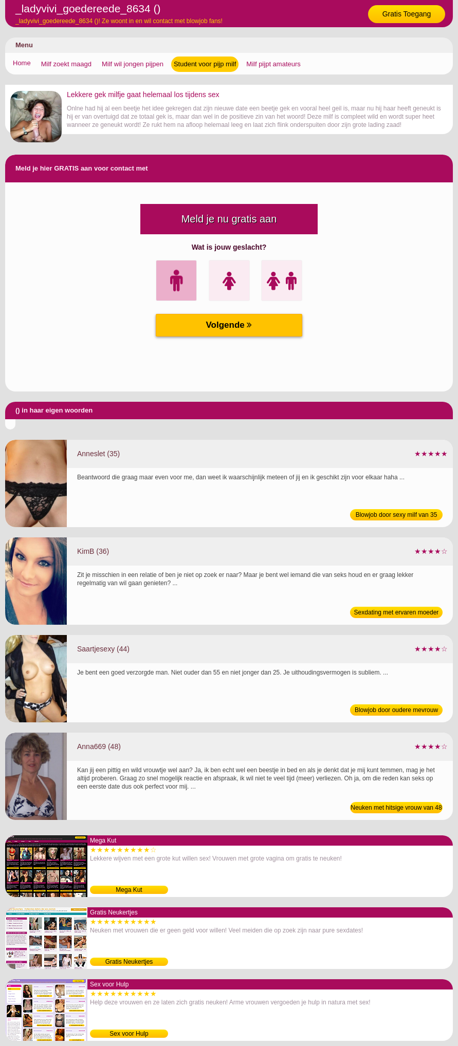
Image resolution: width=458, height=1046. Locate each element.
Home (22, 63)
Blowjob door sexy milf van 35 (396, 514)
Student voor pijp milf (205, 64)
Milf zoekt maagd (66, 64)
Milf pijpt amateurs (273, 64)
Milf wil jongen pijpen (132, 64)
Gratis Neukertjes (129, 961)
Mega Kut (129, 889)
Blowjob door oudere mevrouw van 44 (396, 711)
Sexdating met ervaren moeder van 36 (396, 613)
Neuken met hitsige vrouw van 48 (396, 807)
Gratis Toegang (406, 14)
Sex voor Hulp (128, 1033)
